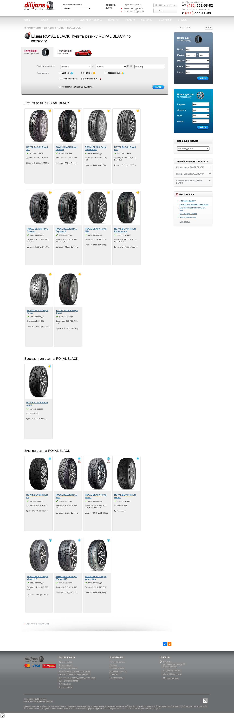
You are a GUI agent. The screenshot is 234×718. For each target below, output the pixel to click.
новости (130, 20)
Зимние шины (65, 662)
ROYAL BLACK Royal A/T (37, 148)
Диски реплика (65, 687)
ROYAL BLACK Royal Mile (95, 230)
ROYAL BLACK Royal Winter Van (95, 577)
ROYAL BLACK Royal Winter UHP (66, 577)
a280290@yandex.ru (172, 674)
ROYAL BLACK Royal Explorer (37, 230)
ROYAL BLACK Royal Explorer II (66, 230)
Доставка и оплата (118, 671)
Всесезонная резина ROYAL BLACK (51, 358)
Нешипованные (70, 78)
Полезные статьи (117, 662)
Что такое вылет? (188, 201)
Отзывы (182, 20)
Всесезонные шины (68, 668)
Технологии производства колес (194, 204)
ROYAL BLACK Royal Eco (125, 148)
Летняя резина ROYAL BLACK (47, 103)
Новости (113, 665)
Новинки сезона (117, 668)
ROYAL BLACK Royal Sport (67, 311)
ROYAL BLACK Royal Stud (66, 496)
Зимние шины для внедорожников (74, 674)
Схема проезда (170, 667)
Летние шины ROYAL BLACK (190, 167)
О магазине (165, 20)
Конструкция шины (188, 214)
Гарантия (113, 20)
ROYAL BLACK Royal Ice (37, 496)
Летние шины (65, 665)
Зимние (70, 73)
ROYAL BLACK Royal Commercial (95, 148)
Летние (92, 73)
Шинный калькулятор (68, 681)
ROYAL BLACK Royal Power (37, 311)
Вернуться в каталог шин (37, 624)
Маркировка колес (188, 217)
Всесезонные (115, 73)
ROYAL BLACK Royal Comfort (66, 148)
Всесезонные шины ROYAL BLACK (189, 182)
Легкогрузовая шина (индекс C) (76, 87)
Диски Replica (66, 20)
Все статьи (185, 222)
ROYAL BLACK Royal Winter (125, 496)
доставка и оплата (91, 20)
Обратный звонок (167, 5)
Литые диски (65, 684)
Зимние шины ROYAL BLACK (190, 174)
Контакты (146, 20)
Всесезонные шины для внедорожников (77, 678)
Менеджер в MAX (171, 678)
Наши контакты (116, 678)
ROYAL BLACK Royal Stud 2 (95, 496)
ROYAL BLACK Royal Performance (125, 230)
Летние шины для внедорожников (74, 671)
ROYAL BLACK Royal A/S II (37, 403)
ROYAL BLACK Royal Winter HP (37, 577)
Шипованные (92, 78)
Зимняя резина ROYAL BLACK (47, 450)
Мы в (160, 11)
